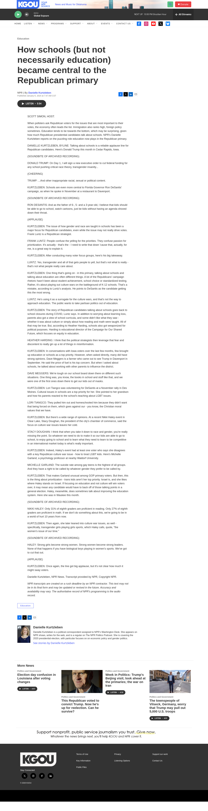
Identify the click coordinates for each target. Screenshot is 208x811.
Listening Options (122, 770)
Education (23, 48)
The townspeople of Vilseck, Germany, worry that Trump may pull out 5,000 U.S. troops (168, 715)
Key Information (83, 770)
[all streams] (183, 21)
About (91, 30)
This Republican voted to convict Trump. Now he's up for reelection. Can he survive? (80, 715)
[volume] (26, 21)
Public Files (81, 777)
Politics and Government (29, 680)
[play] (18, 21)
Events (105, 30)
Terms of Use (82, 764)
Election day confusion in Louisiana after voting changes (36, 687)
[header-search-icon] (171, 8)
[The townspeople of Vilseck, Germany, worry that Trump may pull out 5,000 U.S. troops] (170, 690)
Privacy (117, 764)
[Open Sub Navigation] (34, 30)
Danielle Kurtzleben (39, 102)
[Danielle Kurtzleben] (23, 643)
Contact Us (123, 30)
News (41, 30)
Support (75, 30)
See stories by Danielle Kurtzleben (54, 652)
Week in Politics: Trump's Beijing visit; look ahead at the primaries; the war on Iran (125, 689)
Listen (28, 30)
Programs (57, 30)
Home (17, 30)
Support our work (160, 764)
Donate (186, 7)
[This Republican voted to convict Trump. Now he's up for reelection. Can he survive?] (82, 690)
